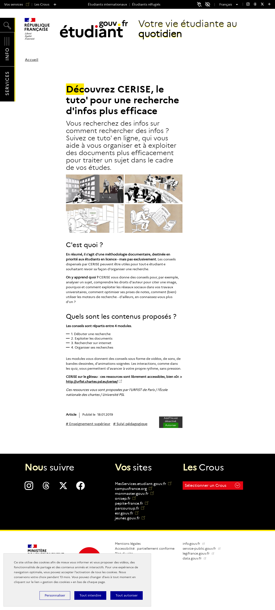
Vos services (15, 4)
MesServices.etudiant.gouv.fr (143, 484)
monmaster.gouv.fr (134, 493)
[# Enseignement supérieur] (88, 424)
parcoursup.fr (129, 508)
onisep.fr (125, 498)
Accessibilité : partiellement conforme (144, 548)
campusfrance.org (133, 488)
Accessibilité (209, 4)
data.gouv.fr (196, 558)
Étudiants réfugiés (146, 4)
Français (226, 4)
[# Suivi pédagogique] (130, 424)
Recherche (7, 24)
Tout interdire (90, 595)
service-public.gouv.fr (203, 548)
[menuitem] (248, 4)
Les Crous (41, 4)
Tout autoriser (126, 595)
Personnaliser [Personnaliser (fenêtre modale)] (55, 595)
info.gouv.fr (194, 544)
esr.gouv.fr (126, 513)
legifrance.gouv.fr (200, 553)
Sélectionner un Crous (212, 485)
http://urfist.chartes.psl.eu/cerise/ (92, 382)
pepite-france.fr (131, 503)
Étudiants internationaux (107, 4)
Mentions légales (128, 544)
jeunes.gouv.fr (130, 518)
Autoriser (170, 425)
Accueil (31, 60)
